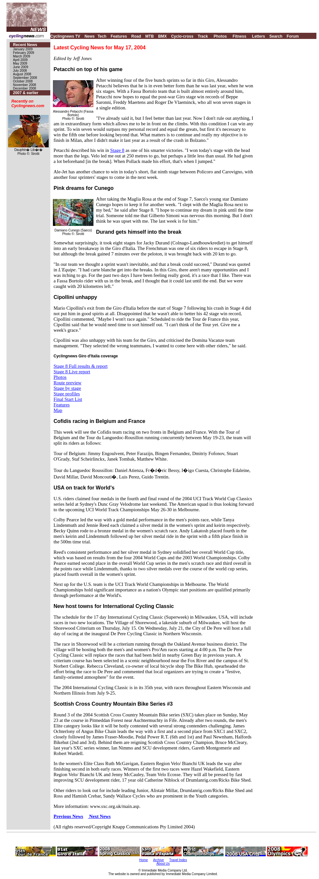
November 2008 (24, 85)
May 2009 (20, 63)
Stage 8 (117, 150)
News (89, 36)
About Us (163, 863)
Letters (258, 36)
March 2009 (21, 56)
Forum (293, 36)
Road (136, 36)
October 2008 (23, 81)
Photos (220, 36)
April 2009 (20, 60)
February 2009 (23, 53)
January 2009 (23, 49)
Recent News (25, 45)
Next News (99, 816)
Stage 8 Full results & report (81, 366)
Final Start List (68, 399)
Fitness (239, 36)
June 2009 (20, 67)
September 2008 (25, 78)
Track (203, 36)
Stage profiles (67, 393)
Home (143, 860)
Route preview (67, 382)
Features (119, 36)
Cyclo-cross (182, 36)
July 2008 (20, 70)
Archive (158, 860)
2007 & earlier (25, 93)
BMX (162, 36)
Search (275, 36)
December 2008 (24, 88)
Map (58, 410)
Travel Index (178, 860)
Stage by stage (67, 388)
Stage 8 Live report (72, 371)
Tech (102, 36)
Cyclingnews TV (65, 36)
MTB (149, 36)
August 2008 (22, 74)
